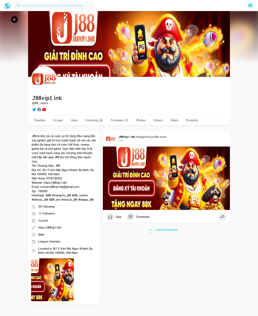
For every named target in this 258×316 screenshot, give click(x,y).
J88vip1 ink (126, 137)
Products (192, 120)
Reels (174, 120)
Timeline (39, 120)
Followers (119, 120)
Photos (141, 120)
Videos (158, 120)
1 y (119, 140)
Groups (58, 120)
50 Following (46, 206)
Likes (74, 120)
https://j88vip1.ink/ (50, 227)
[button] (54, 5)
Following (94, 120)
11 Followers (46, 213)
